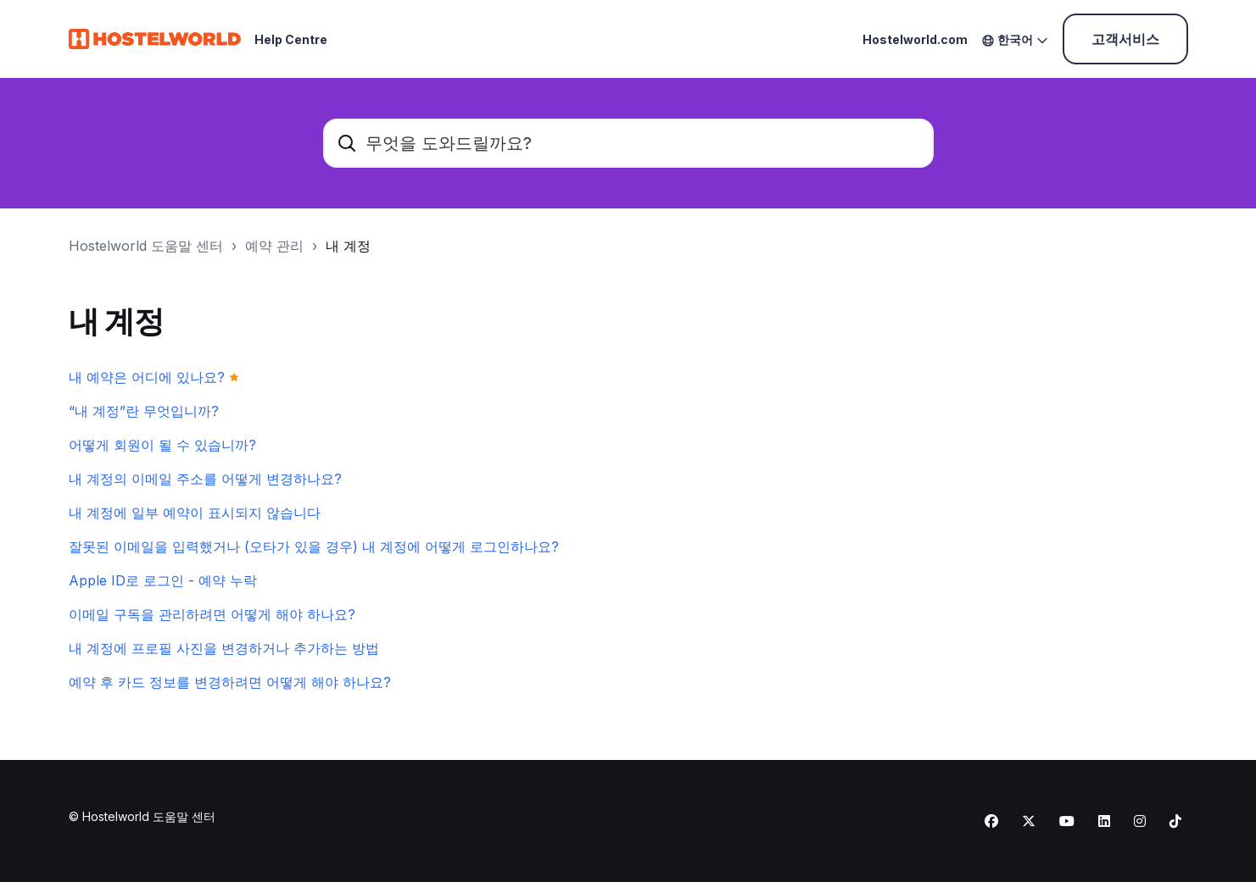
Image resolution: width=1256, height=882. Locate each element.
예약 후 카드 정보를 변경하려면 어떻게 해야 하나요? (230, 682)
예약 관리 (274, 245)
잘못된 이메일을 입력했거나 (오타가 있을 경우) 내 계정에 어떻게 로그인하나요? (314, 546)
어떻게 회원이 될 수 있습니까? (162, 444)
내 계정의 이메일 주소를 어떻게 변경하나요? (205, 478)
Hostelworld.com (915, 39)
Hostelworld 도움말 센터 (146, 245)
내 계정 (348, 245)
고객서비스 (1125, 39)
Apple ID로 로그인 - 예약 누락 (163, 580)
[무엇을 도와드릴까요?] (628, 143)
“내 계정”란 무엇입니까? (144, 410)
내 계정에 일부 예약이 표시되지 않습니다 (195, 512)
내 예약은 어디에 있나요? (147, 377)
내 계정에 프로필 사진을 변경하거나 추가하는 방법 (224, 648)
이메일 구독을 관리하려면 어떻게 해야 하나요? (212, 614)
